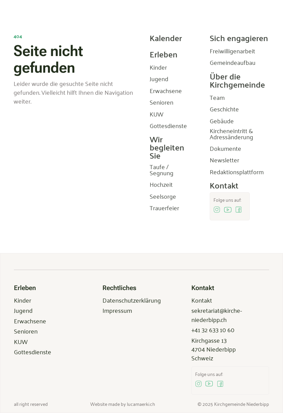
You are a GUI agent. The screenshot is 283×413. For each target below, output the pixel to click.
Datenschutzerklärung (131, 299)
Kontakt (201, 299)
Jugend (23, 310)
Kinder (22, 299)
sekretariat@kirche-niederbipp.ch (216, 314)
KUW (20, 341)
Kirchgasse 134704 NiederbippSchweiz (213, 349)
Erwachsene (30, 320)
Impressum (117, 310)
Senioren (26, 330)
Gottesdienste (32, 351)
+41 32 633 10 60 (212, 329)
